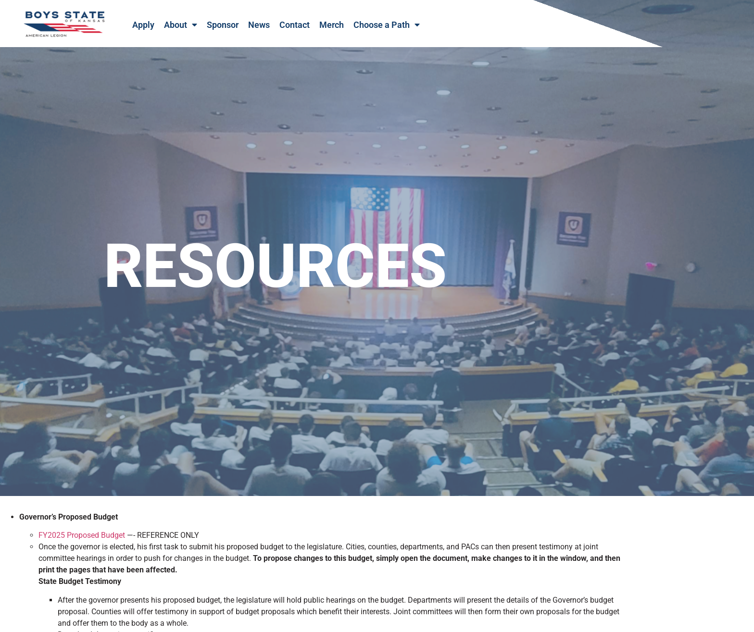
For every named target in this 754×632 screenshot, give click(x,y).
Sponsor (223, 25)
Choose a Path (386, 25)
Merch (331, 25)
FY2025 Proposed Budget (81, 543)
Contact (294, 25)
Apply (143, 25)
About (180, 25)
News (259, 25)
